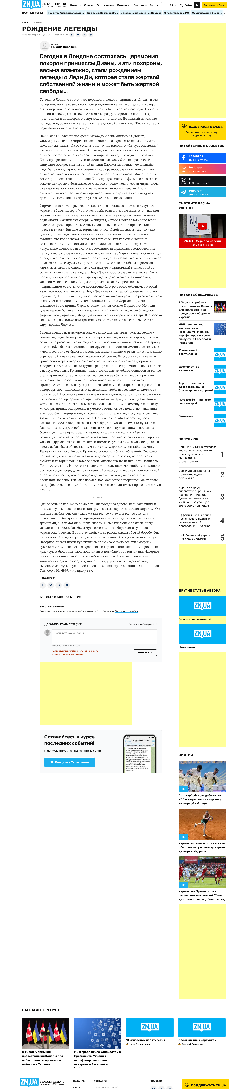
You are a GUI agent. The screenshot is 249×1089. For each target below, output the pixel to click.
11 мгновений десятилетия (188, 352)
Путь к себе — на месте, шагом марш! (195, 401)
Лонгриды (140, 5)
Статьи (88, 5)
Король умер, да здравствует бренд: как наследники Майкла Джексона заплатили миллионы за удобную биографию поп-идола (195, 496)
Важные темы (32, 13)
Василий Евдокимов (193, 1044)
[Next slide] (224, 13)
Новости (75, 5)
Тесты (154, 5)
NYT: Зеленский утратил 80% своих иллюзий (195, 537)
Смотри (186, 755)
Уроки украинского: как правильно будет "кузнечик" (195, 474)
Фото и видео (105, 5)
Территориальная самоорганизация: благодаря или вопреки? (196, 386)
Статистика (187, 416)
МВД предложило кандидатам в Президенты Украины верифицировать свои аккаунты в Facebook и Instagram (195, 334)
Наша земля (187, 647)
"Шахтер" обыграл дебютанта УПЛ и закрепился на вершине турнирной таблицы (200, 799)
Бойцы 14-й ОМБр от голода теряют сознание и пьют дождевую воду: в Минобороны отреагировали (198, 454)
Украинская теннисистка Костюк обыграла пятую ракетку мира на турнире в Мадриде (202, 847)
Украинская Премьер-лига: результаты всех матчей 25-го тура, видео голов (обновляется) (202, 895)
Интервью (123, 5)
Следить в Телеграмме (69, 762)
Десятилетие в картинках (189, 368)
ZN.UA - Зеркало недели (202, 241)
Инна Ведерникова (140, 1044)
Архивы (77, 1087)
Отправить (145, 652)
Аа (197, 5)
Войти (188, 5)
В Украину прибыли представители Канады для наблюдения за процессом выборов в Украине (195, 310)
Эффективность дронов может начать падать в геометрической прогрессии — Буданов (195, 520)
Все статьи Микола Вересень (62, 597)
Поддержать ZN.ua (214, 5)
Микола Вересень (64, 47)
